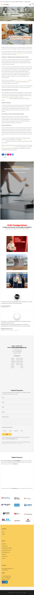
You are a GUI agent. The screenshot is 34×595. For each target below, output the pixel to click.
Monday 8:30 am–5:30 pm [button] (17, 358)
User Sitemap (24, 592)
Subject (17, 413)
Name (17, 398)
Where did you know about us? (7, 427)
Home (5, 11)
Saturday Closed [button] (17, 366)
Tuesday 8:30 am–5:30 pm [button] (17, 359)
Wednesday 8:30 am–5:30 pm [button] (17, 361)
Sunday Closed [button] (17, 367)
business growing (20, 54)
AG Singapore (10, 592)
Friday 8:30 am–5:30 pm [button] (17, 364)
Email (17, 403)
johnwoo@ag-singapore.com (8, 146)
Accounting (8, 11)
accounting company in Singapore (22, 80)
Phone (17, 408)
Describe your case (17, 421)
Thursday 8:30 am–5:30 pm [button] (17, 363)
